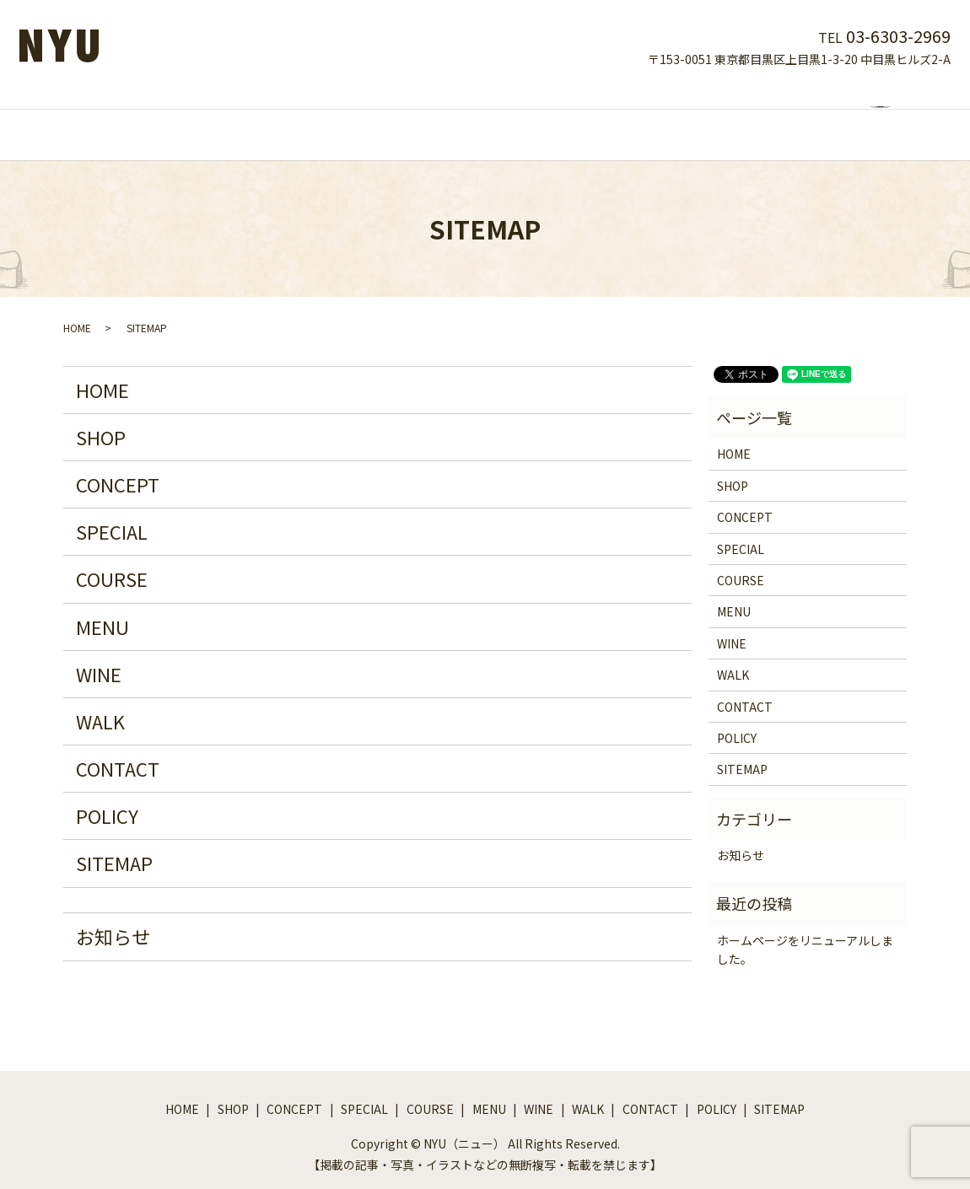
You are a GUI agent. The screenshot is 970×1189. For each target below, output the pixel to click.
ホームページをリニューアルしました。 (805, 933)
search (774, 119)
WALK (643, 117)
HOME (200, 117)
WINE (588, 117)
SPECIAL (398, 117)
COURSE (469, 117)
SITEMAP (114, 846)
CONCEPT (323, 117)
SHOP (256, 117)
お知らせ (113, 920)
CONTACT (710, 117)
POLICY (107, 799)
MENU (533, 117)
